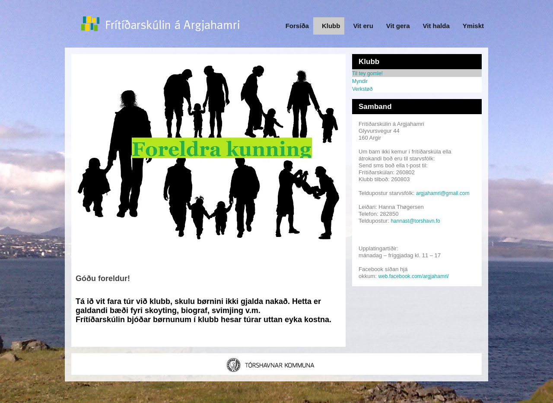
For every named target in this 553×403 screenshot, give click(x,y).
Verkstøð (362, 89)
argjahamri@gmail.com (443, 193)
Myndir (360, 81)
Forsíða (297, 25)
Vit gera (398, 25)
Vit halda (436, 25)
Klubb (331, 25)
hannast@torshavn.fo (415, 221)
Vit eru (363, 25)
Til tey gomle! (367, 73)
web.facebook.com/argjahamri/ (413, 276)
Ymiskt (473, 25)
